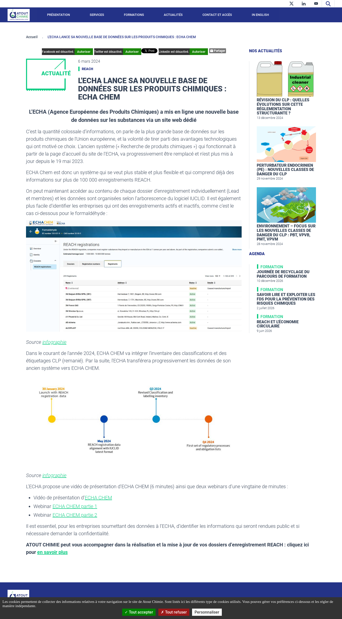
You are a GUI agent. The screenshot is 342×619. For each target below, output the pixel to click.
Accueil (32, 37)
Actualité (56, 73)
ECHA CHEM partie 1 (75, 506)
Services (97, 15)
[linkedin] (303, 3)
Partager (217, 51)
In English (260, 15)
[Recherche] (328, 3)
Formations (134, 15)
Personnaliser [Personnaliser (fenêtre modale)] (207, 612)
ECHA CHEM (98, 498)
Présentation (58, 15)
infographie (54, 342)
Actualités (173, 15)
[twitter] (291, 3)
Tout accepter (139, 612)
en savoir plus (52, 552)
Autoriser (83, 52)
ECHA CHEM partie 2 (75, 515)
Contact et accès (217, 15)
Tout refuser (174, 612)
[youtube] (316, 3)
